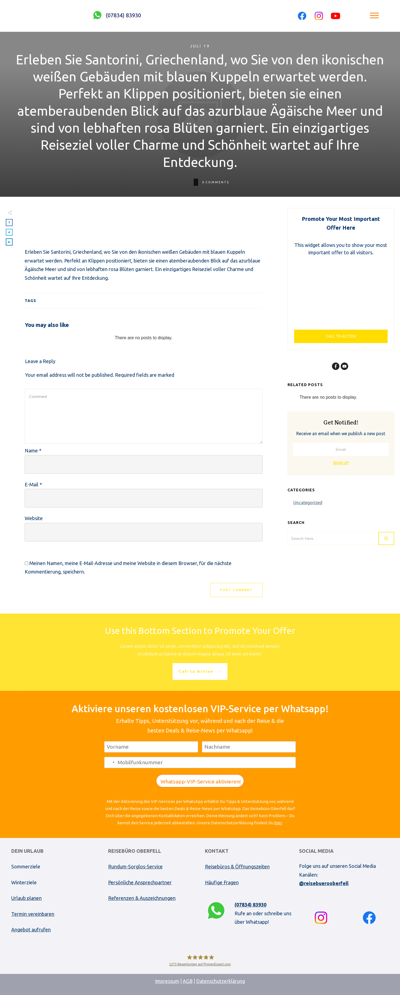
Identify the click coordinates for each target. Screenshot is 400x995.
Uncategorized (307, 502)
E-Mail (33, 484)
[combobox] (110, 762)
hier (278, 822)
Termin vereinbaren (32, 914)
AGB (188, 981)
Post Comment (236, 590)
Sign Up (341, 462)
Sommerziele (25, 866)
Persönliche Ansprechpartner (140, 882)
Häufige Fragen (222, 882)
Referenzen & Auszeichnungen (142, 898)
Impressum (167, 981)
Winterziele (24, 882)
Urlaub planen (26, 898)
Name (33, 450)
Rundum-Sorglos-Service (135, 866)
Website (34, 518)
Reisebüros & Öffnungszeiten (237, 866)
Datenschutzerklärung (220, 981)
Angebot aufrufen (31, 929)
